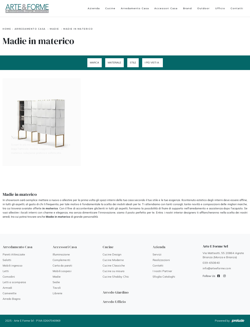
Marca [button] (94, 62)
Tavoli (57, 287)
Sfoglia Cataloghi (164, 276)
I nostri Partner (162, 271)
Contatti (237, 8)
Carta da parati (62, 265)
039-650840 (211, 262)
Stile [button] (133, 62)
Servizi (157, 254)
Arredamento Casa (135, 8)
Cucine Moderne (113, 260)
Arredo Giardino (116, 292)
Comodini (9, 276)
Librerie (57, 293)
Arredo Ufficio (114, 301)
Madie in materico (78, 29)
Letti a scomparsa (14, 282)
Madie (54, 29)
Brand (187, 8)
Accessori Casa (166, 8)
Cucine (110, 8)
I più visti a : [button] (152, 62)
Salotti (7, 260)
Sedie (56, 282)
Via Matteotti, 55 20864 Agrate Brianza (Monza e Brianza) (223, 255)
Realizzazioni (161, 260)
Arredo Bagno (11, 298)
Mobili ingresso (12, 265)
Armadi (7, 287)
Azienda (94, 8)
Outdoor (203, 8)
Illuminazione (61, 254)
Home (7, 29)
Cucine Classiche (114, 265)
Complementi (61, 260)
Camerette (9, 293)
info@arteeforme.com (217, 268)
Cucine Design (112, 254)
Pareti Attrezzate (14, 254)
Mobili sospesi (62, 271)
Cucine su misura (113, 271)
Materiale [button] (114, 62)
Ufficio (220, 8)
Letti (6, 271)
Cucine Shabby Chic (116, 276)
